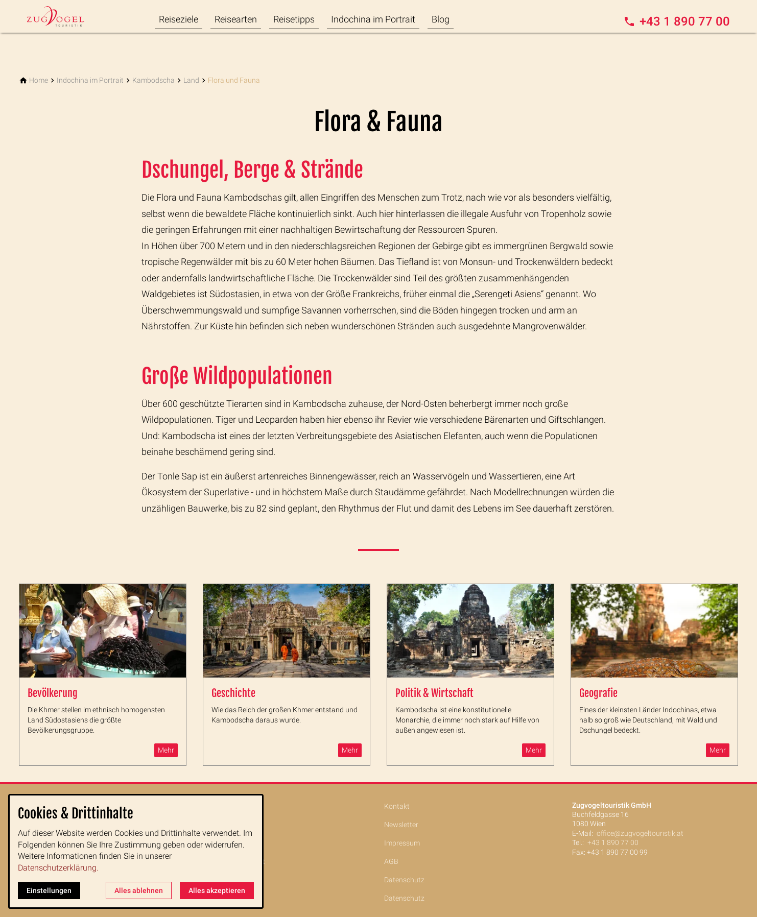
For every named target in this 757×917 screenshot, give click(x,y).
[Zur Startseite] (68, 16)
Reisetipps (294, 19)
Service (209, 880)
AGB (391, 861)
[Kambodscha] (153, 80)
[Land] (191, 80)
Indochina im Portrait (373, 19)
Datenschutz (404, 880)
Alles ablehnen (138, 890)
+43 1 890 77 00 (612, 842)
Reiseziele (178, 19)
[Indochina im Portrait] (90, 80)
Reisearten (236, 19)
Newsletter (401, 825)
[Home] (38, 80)
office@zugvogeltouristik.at (640, 833)
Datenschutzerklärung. (58, 868)
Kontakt (397, 806)
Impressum (402, 843)
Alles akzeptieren (216, 890)
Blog (441, 19)
